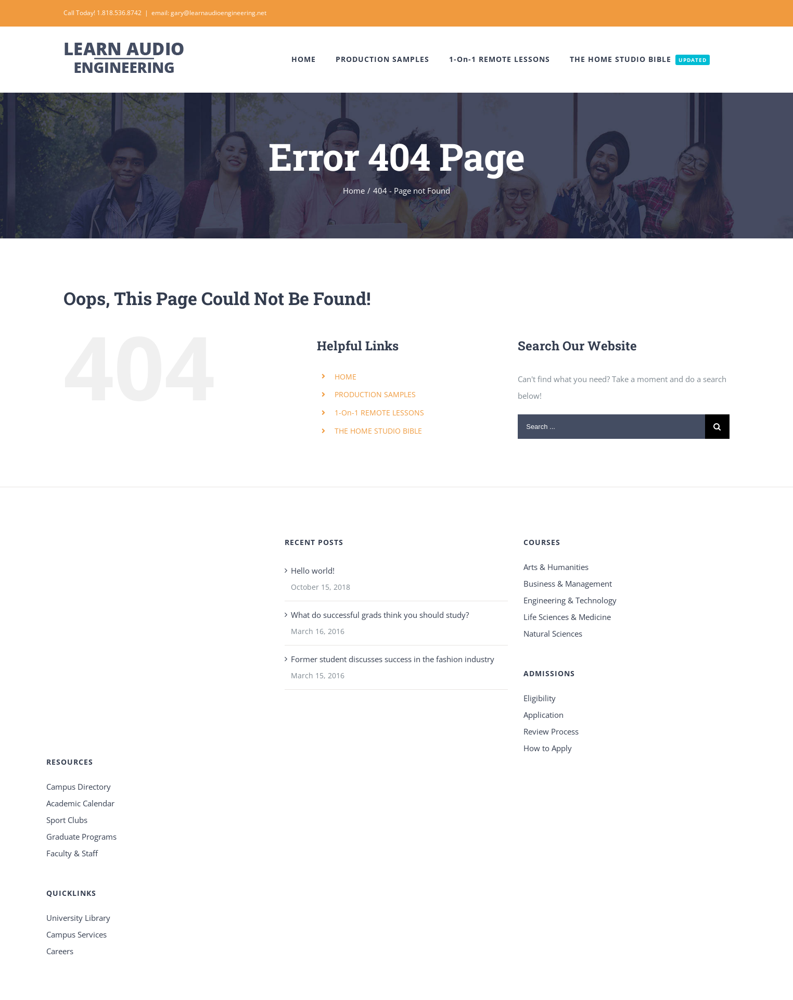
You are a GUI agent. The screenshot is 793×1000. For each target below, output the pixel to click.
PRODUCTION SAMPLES (375, 394)
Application (543, 715)
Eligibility (539, 698)
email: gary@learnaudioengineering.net (208, 12)
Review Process (551, 731)
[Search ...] (611, 426)
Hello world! (313, 570)
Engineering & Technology (570, 600)
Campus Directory (78, 786)
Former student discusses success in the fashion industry (392, 659)
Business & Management (567, 583)
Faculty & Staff (72, 853)
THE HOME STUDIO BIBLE (378, 431)
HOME (345, 377)
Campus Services (76, 934)
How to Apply (547, 748)
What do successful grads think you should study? (380, 615)
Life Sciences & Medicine (567, 617)
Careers (59, 951)
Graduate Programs (81, 836)
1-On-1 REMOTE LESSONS (379, 412)
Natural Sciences (552, 633)
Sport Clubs (66, 820)
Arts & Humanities (556, 567)
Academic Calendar (80, 803)
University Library (78, 918)
